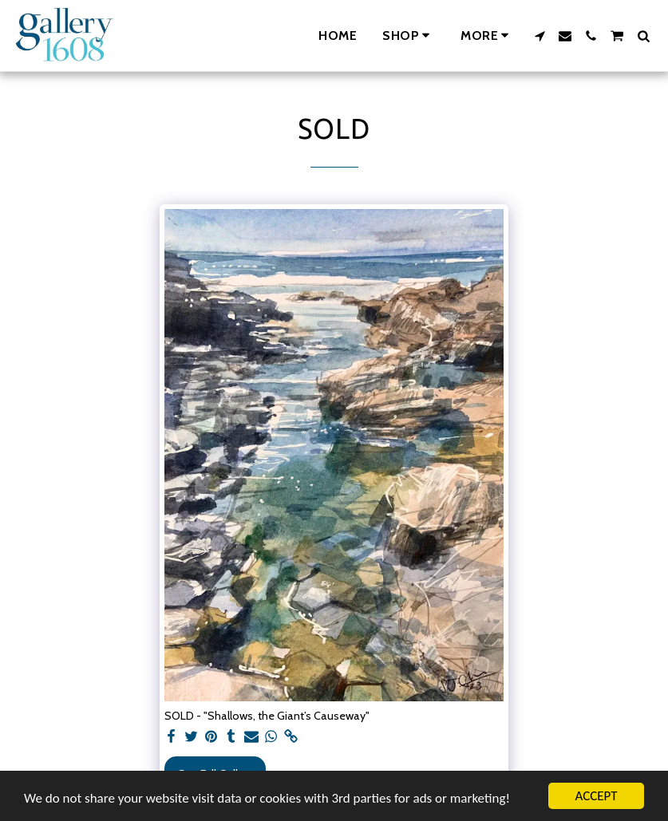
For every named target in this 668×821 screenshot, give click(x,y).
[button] (539, 36)
